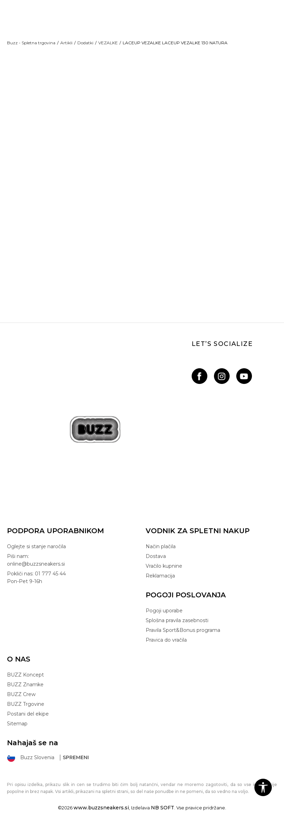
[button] (263, 787)
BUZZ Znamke (25, 690)
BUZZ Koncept (25, 681)
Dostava (156, 562)
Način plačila (161, 552)
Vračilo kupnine (164, 572)
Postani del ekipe (28, 720)
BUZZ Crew (21, 700)
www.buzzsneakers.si (101, 813)
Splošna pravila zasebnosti (177, 626)
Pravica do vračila (166, 646)
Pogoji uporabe (164, 616)
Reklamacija (160, 582)
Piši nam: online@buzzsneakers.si (36, 566)
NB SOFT (162, 813)
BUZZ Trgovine (25, 710)
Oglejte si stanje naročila (36, 552)
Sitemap (17, 729)
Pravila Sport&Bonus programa (183, 636)
